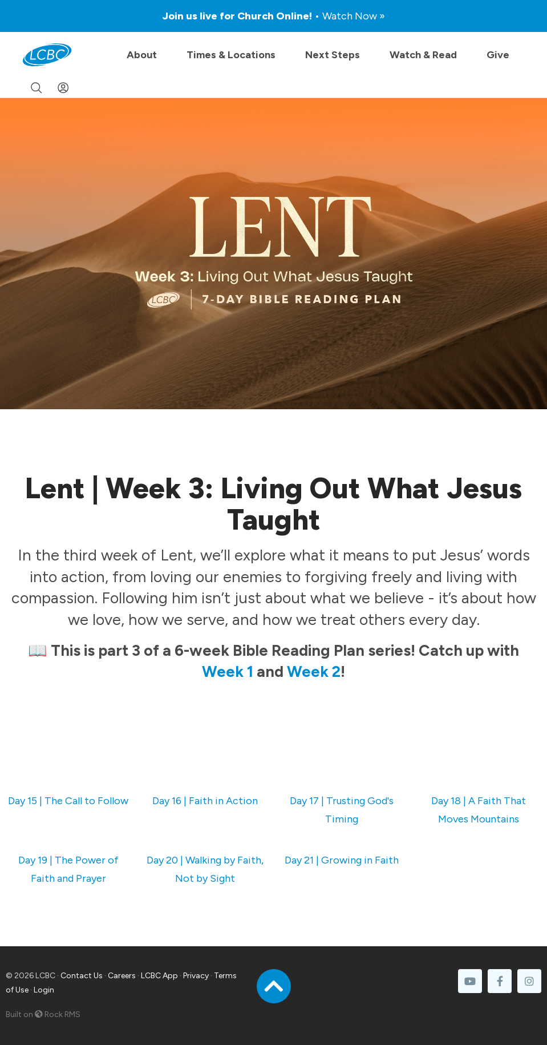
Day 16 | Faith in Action (205, 800)
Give (498, 55)
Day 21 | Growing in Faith (342, 860)
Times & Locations (231, 55)
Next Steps (332, 55)
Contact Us (81, 976)
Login (44, 990)
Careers (122, 976)
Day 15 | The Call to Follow (68, 800)
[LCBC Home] (47, 55)
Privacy (196, 976)
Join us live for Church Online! (274, 16)
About (142, 55)
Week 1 (227, 671)
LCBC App (159, 976)
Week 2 (314, 671)
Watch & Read (423, 55)
